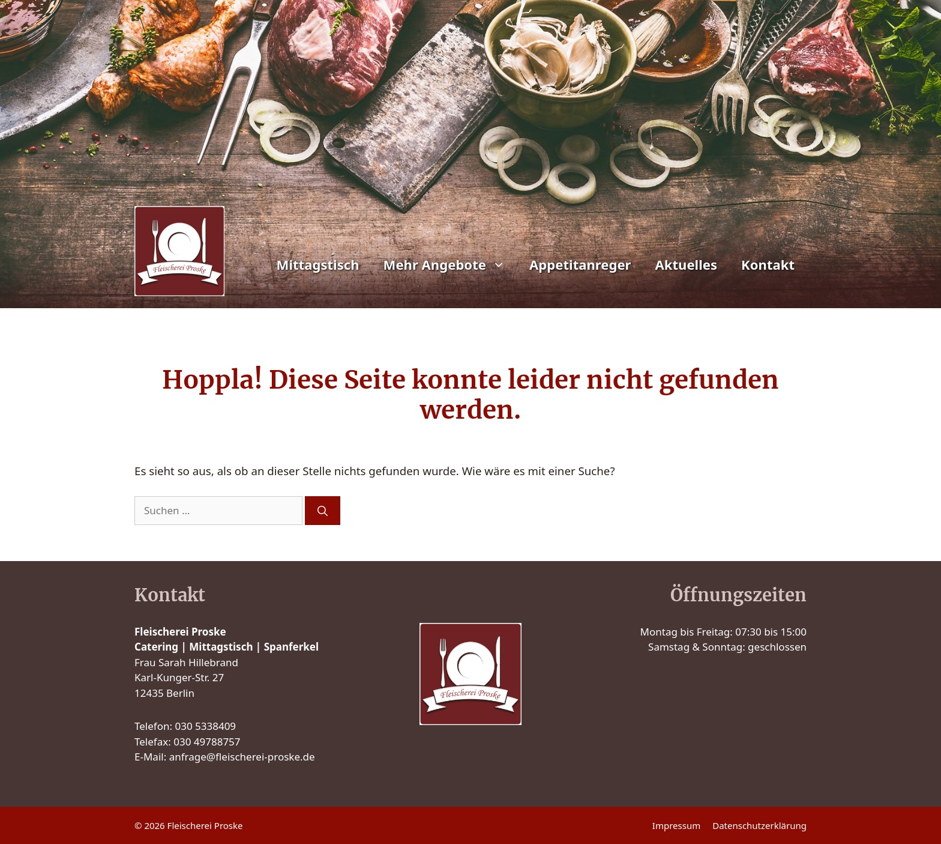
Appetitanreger (580, 264)
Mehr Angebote (450, 264)
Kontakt (768, 264)
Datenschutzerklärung (759, 825)
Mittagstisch (318, 264)
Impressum (676, 825)
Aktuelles (686, 264)
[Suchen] (322, 510)
